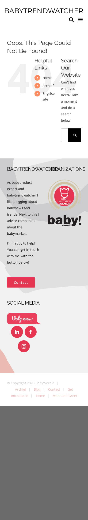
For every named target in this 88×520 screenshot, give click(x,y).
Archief (48, 85)
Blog (37, 389)
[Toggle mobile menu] (80, 19)
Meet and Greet (65, 395)
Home (47, 77)
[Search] (75, 135)
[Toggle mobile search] (71, 19)
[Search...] (64, 135)
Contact (54, 389)
